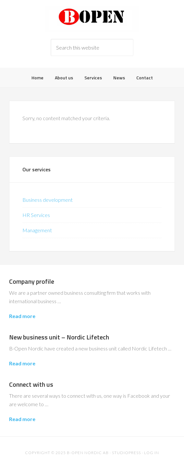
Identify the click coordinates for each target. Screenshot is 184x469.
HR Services (36, 215)
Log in (151, 452)
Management (37, 230)
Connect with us (31, 384)
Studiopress (126, 452)
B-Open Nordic (92, 19)
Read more (22, 316)
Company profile (31, 281)
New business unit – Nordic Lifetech (59, 337)
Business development (47, 200)
